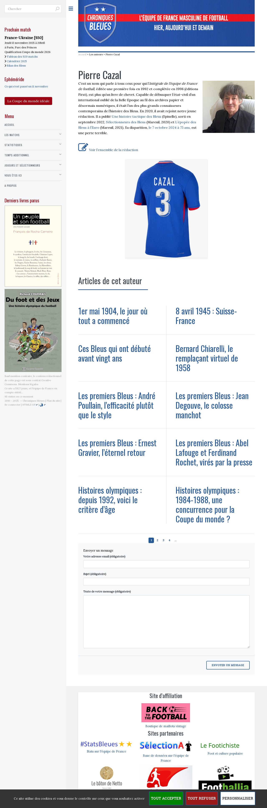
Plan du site (53, 400)
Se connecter (12, 404)
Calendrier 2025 (17, 61)
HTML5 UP (29, 404)
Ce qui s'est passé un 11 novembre (26, 86)
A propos (11, 185)
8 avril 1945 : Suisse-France (206, 315)
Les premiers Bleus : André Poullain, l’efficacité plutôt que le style (116, 405)
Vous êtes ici (13, 175)
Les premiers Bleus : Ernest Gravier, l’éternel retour (117, 447)
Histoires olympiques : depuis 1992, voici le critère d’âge (110, 499)
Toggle (73, 8)
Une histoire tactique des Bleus (136, 116)
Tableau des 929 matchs (22, 56)
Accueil (82, 54)
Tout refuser (202, 798)
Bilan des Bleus (16, 65)
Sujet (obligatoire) (94, 574)
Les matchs (12, 135)
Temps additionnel (17, 155)
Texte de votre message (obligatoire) (107, 591)
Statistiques (13, 145)
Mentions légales (28, 384)
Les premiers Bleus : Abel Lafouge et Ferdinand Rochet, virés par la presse (214, 452)
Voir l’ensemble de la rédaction (108, 150)
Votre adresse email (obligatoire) (104, 556)
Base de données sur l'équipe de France (165, 756)
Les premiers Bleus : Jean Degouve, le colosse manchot (212, 405)
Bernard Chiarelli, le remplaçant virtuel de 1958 (207, 357)
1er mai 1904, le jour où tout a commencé (112, 315)
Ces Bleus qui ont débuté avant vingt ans (114, 353)
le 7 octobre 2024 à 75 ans (169, 127)
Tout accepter (166, 798)
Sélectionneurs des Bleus (126, 122)
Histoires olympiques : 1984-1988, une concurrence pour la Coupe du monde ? (207, 504)
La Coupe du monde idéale (28, 101)
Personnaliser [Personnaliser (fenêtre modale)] (237, 798)
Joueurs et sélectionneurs (22, 165)
